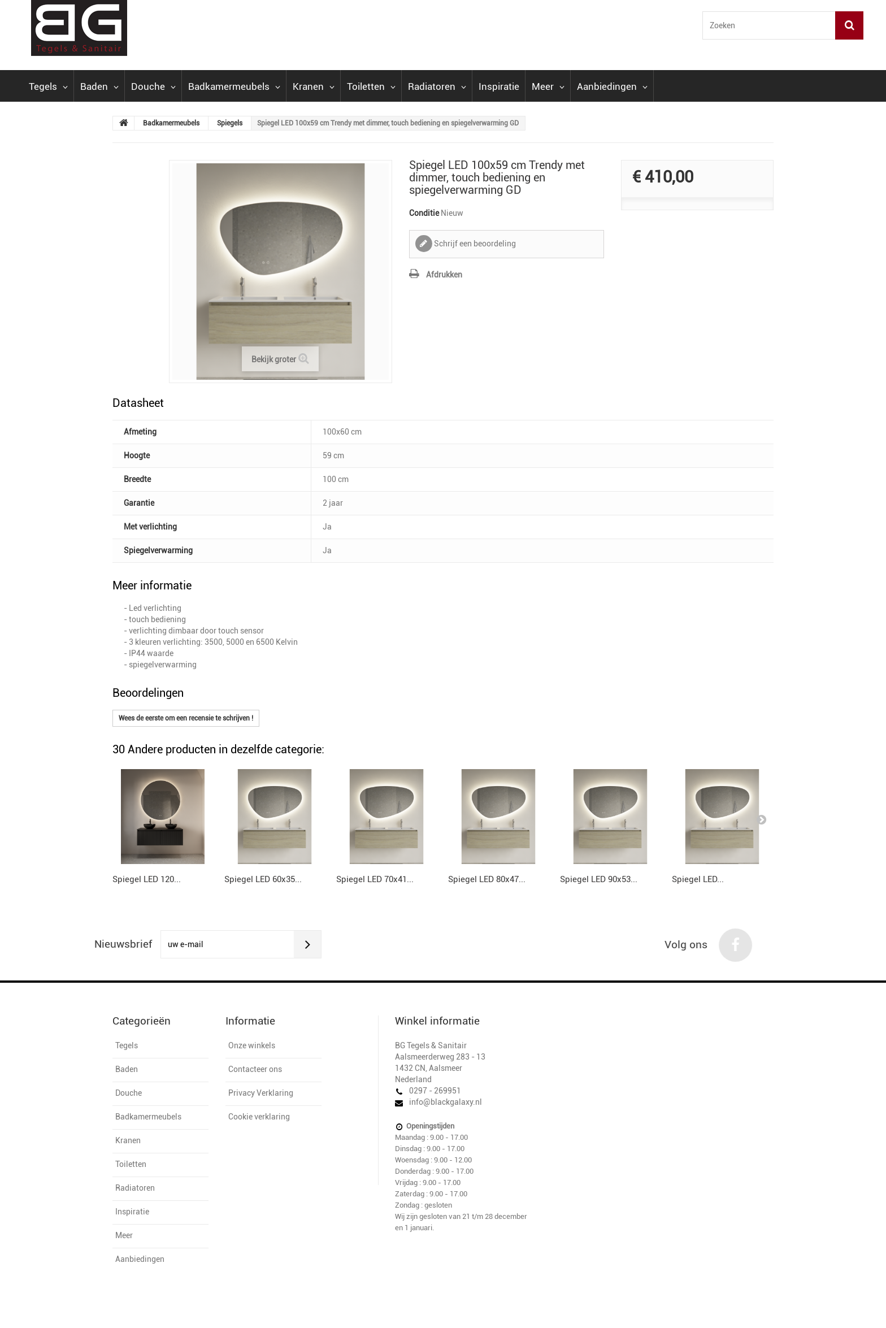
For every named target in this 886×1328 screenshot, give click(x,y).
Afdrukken (444, 274)
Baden (99, 86)
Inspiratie (499, 86)
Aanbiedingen (612, 86)
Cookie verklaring (259, 1116)
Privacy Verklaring (260, 1092)
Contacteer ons (255, 1069)
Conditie (424, 213)
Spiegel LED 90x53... (598, 879)
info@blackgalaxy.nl (445, 1101)
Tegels (48, 86)
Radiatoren (437, 86)
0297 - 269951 (435, 1090)
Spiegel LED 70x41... (375, 879)
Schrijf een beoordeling (474, 243)
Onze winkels (251, 1045)
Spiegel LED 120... (146, 879)
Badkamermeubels (234, 86)
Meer (548, 86)
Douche (153, 86)
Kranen (314, 86)
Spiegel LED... (698, 879)
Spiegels (229, 123)
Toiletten (371, 86)
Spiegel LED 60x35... (263, 879)
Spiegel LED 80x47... (486, 879)
